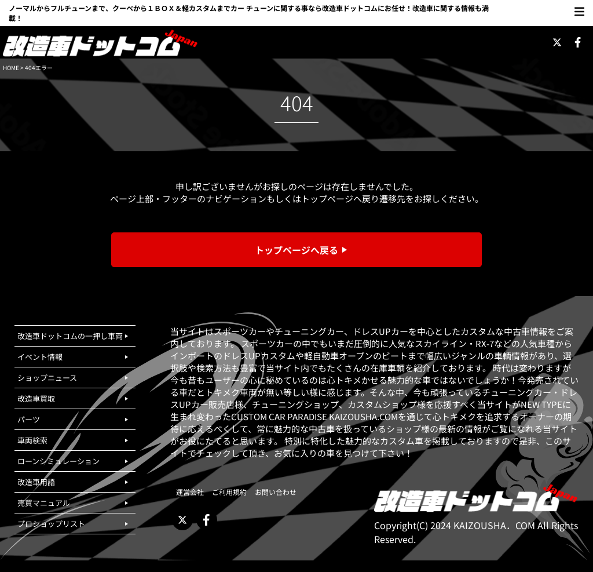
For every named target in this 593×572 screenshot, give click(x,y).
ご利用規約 (229, 492)
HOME (11, 67)
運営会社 (190, 492)
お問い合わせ (275, 492)
